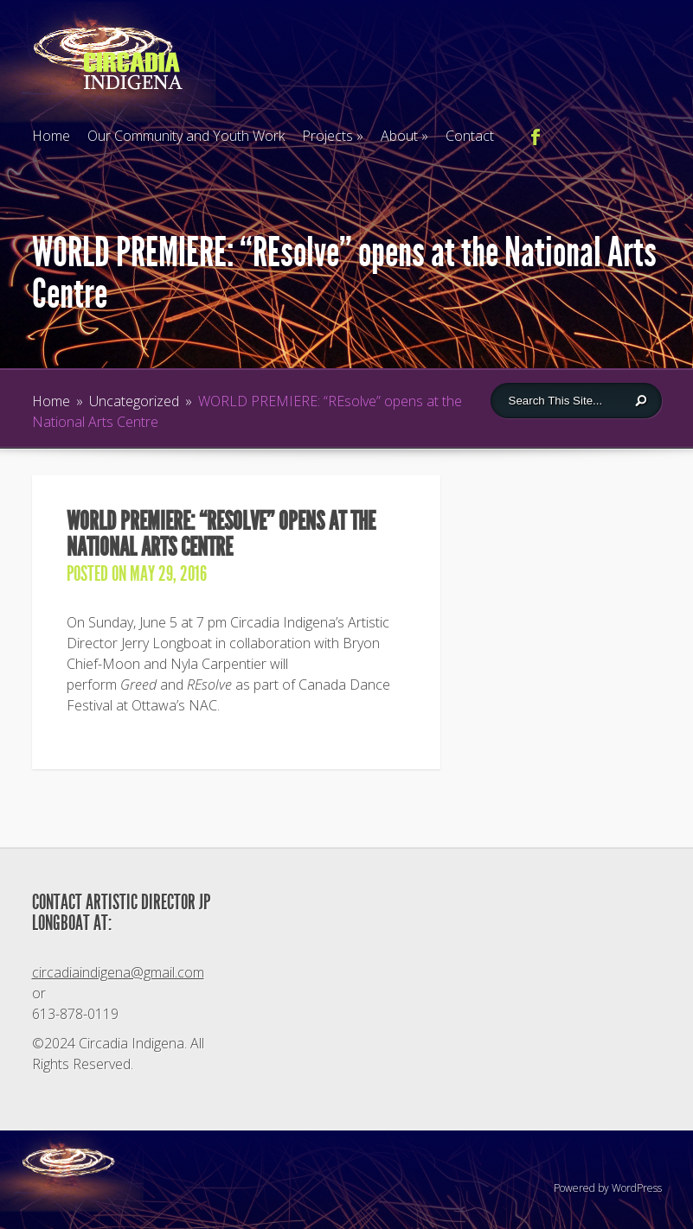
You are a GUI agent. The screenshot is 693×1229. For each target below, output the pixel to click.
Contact (470, 135)
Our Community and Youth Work (186, 135)
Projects (332, 135)
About (404, 135)
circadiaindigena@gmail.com (118, 972)
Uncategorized (134, 401)
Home (51, 135)
